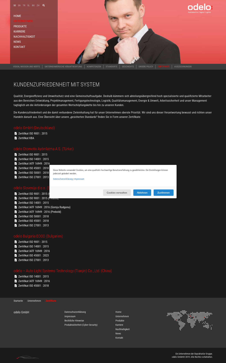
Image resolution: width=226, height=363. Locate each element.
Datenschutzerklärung (63, 179)
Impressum (79, 179)
